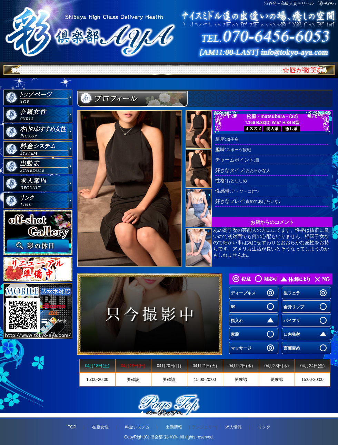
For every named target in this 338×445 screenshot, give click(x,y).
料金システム (137, 427)
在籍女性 (100, 427)
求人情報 (233, 427)
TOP (72, 427)
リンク (264, 427)
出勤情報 (174, 427)
